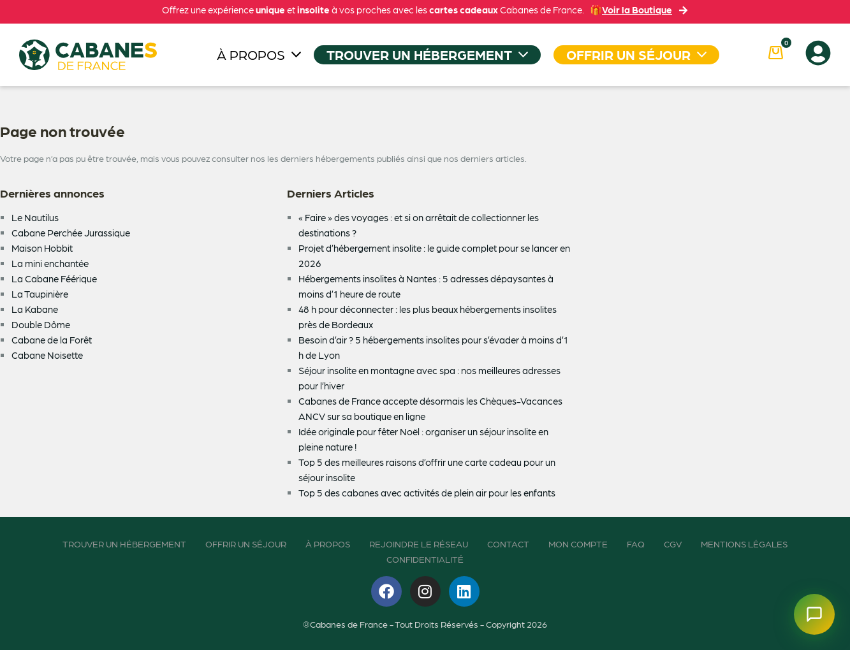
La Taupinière (39, 294)
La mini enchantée (50, 263)
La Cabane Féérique (54, 278)
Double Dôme (40, 324)
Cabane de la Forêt (51, 339)
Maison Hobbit (42, 248)
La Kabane (34, 309)
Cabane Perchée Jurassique (70, 232)
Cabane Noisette (47, 355)
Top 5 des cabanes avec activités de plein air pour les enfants (426, 492)
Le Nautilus (35, 217)
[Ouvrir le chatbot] (814, 614)
